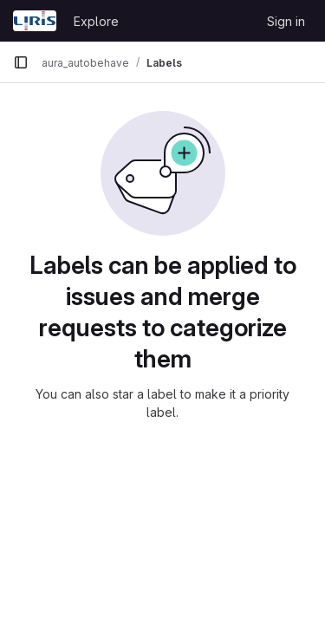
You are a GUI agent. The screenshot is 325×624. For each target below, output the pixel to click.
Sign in (286, 21)
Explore (96, 21)
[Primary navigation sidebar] (21, 62)
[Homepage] (35, 21)
